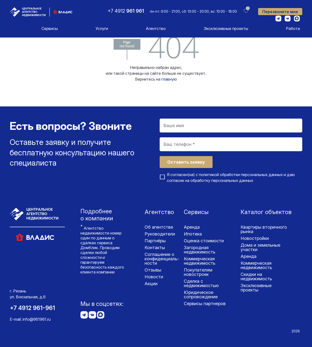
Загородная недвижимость (199, 249)
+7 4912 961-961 (32, 307)
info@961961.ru (37, 319)
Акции (151, 283)
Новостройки (255, 238)
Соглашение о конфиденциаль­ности (162, 259)
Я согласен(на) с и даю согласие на (231, 177)
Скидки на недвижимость (256, 276)
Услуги (102, 28)
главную (169, 79)
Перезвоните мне (280, 11)
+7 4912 (125, 11)
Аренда (192, 227)
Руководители (160, 233)
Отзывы (153, 269)
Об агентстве (159, 227)
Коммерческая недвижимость (199, 261)
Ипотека (193, 233)
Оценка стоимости (204, 240)
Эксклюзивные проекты (226, 28)
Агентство (156, 28)
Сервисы (49, 28)
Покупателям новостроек (198, 272)
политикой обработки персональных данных (241, 174)
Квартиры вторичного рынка (264, 229)
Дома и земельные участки (260, 247)
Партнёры (155, 240)
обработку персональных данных (221, 180)
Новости (154, 276)
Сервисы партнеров (205, 303)
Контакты (155, 247)
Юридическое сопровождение (201, 294)
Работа (293, 28)
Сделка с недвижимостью (201, 283)
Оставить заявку (186, 162)
